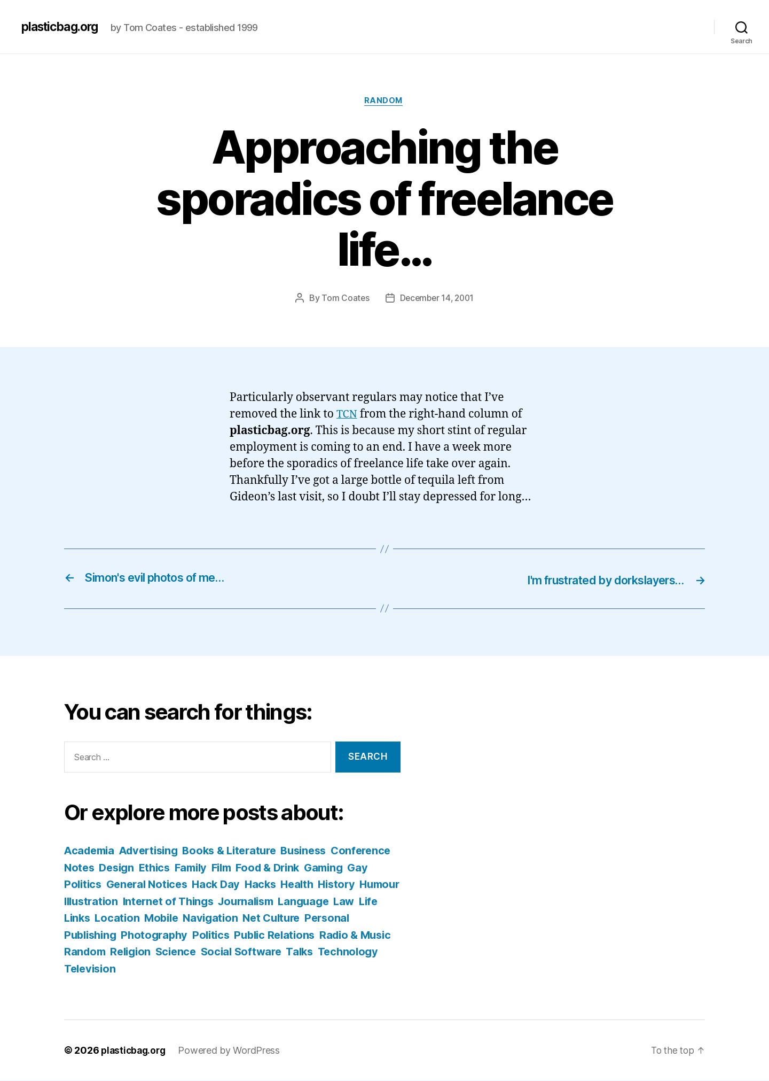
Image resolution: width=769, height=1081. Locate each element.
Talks (132, 969)
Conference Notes (112, 868)
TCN (347, 415)
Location (230, 918)
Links (188, 918)
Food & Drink (346, 868)
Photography (253, 935)
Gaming (84, 884)
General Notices (221, 884)
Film (297, 868)
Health (377, 884)
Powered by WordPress (233, 1050)
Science (315, 952)
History (83, 901)
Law (133, 918)
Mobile (275, 918)
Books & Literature (240, 851)
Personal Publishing (162, 935)
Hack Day (293, 884)
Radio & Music (156, 952)
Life (159, 918)
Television (246, 969)
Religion (268, 952)
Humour (129, 901)
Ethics (224, 868)
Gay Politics (141, 884)
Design (184, 868)
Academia (91, 851)
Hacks (339, 884)
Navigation (326, 918)
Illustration (184, 901)
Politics (313, 935)
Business (319, 851)
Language (90, 918)
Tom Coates (343, 299)
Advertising (154, 851)
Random (384, 101)
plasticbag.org (63, 26)
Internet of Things (265, 901)
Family (263, 868)
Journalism (348, 901)
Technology (182, 969)
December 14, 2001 (437, 299)
